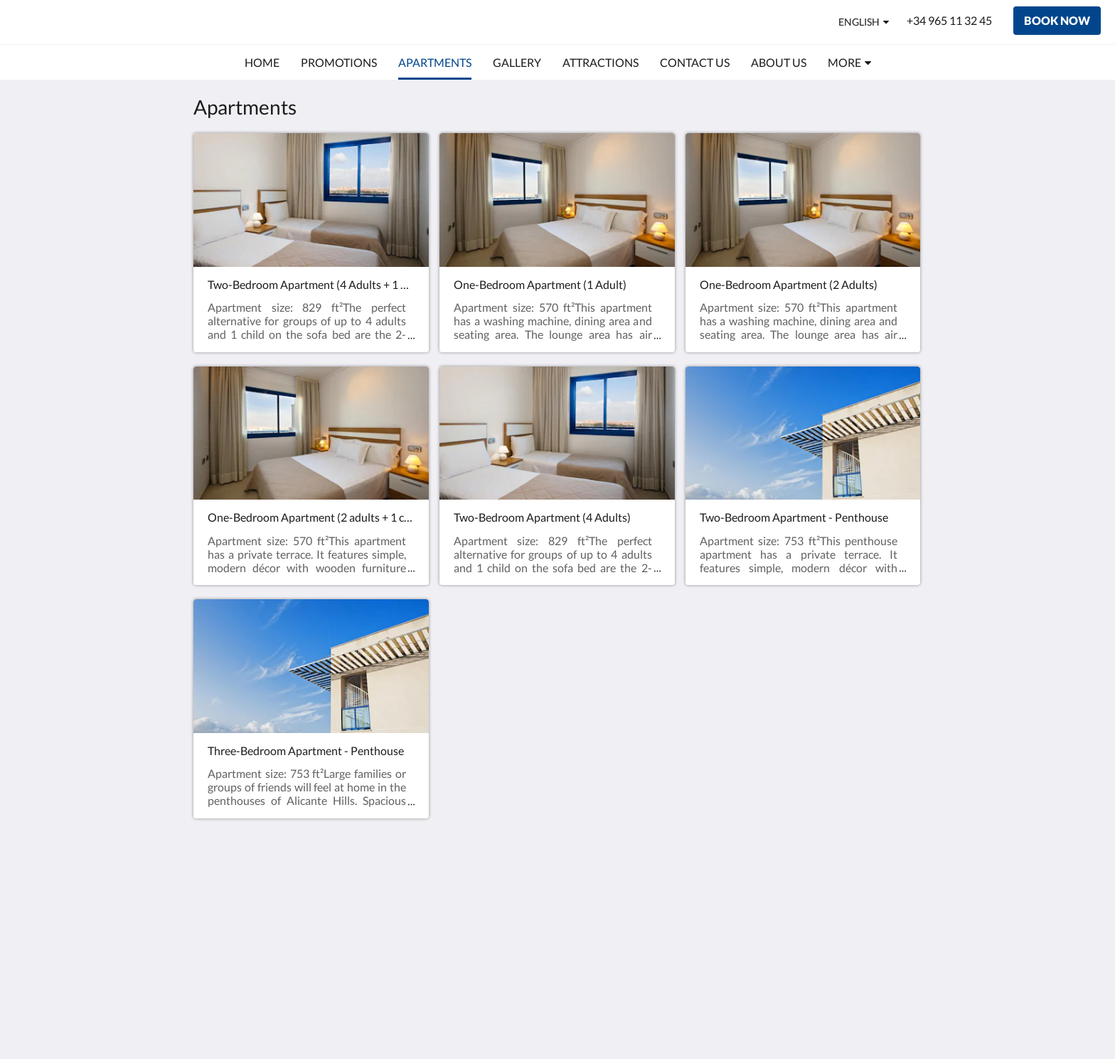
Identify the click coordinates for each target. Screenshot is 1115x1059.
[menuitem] (262, 62)
